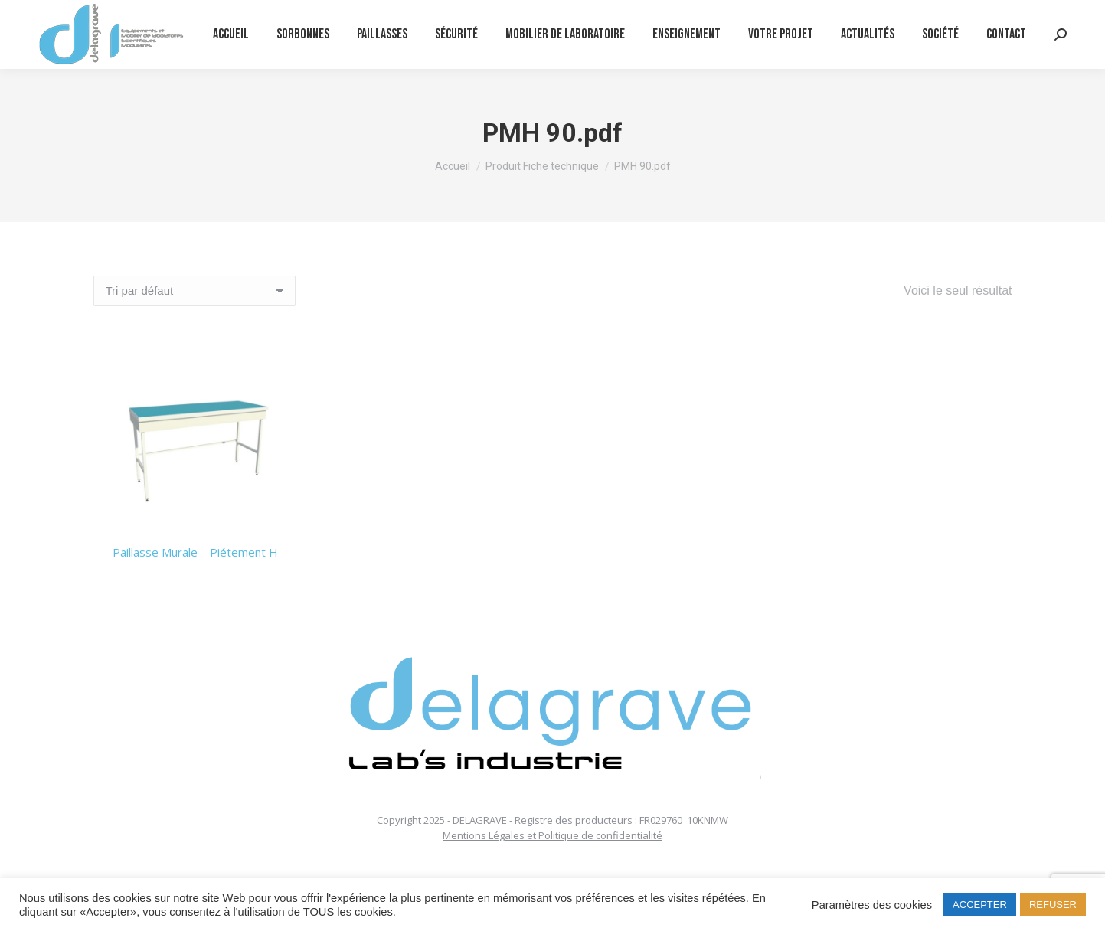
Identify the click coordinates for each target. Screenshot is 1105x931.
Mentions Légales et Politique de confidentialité (552, 835)
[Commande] (194, 291)
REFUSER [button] (1053, 904)
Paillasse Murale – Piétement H (195, 552)
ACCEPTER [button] (980, 904)
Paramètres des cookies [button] (872, 905)
